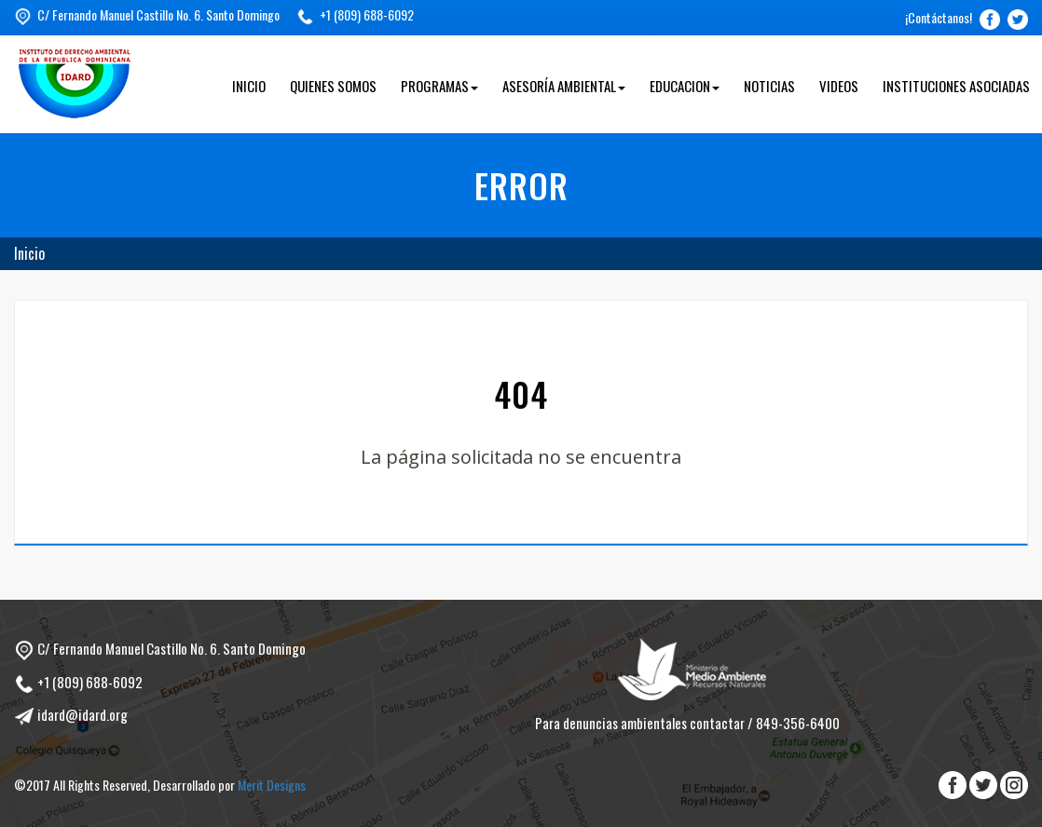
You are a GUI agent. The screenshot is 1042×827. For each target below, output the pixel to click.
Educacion (685, 85)
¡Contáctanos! (938, 17)
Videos (838, 85)
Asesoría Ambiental (563, 85)
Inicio (249, 85)
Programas (439, 85)
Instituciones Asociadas (956, 85)
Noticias (769, 85)
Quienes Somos (333, 85)
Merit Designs (272, 784)
